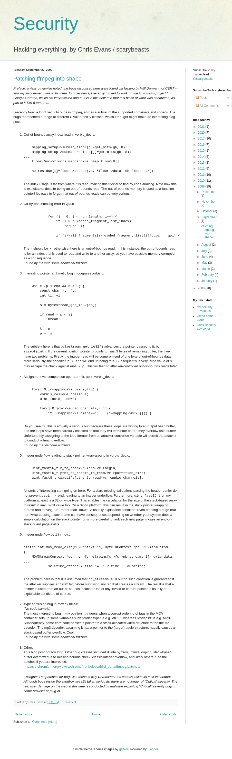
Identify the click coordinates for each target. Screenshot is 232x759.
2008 (202, 288)
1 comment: (70, 702)
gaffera (124, 749)
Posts (201, 98)
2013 (202, 162)
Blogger (153, 749)
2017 (202, 138)
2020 (202, 132)
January (207, 281)
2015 (202, 150)
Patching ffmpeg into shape (47, 78)
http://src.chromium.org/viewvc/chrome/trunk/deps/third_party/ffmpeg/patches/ (82, 666)
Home (96, 714)
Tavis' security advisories (206, 326)
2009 (202, 186)
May (204, 262)
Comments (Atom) (44, 722)
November (208, 201)
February (208, 275)
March (206, 269)
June (205, 257)
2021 (202, 127)
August (206, 245)
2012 (202, 168)
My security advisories (204, 308)
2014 (202, 157)
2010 (202, 180)
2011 (202, 174)
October (207, 211)
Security (45, 24)
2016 (202, 144)
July (204, 251)
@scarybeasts (202, 79)
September (209, 217)
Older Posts (168, 714)
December (208, 192)
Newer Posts (23, 714)
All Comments (207, 105)
